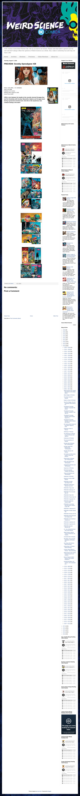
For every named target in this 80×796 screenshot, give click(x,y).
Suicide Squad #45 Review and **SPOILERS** (68, 447)
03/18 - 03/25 (67, 603)
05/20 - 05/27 (67, 586)
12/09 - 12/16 (67, 353)
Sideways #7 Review (68, 431)
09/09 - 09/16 (67, 379)
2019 (64, 343)
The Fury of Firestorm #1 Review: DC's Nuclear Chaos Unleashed (68, 309)
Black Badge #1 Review (69, 395)
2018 (64, 345)
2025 (64, 331)
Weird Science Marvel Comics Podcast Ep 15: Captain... (69, 533)
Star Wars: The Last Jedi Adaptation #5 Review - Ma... (69, 540)
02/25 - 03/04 (67, 609)
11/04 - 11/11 (67, 363)
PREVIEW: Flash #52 (69, 495)
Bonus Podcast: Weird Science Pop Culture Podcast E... (69, 558)
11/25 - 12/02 (67, 357)
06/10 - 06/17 (67, 580)
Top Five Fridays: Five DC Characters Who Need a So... (70, 403)
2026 (64, 330)
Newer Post (7, 316)
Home (6, 57)
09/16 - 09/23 (67, 377)
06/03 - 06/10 (67, 582)
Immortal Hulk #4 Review (69, 536)
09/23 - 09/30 (67, 375)
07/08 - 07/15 (67, 572)
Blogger (49, 791)
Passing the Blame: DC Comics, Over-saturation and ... (70, 562)
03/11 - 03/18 (67, 605)
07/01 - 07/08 (67, 574)
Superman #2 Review (69, 468)
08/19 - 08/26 (67, 385)
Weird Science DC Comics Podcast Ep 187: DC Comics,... (70, 554)
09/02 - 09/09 (67, 381)
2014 (64, 632)
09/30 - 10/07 (67, 373)
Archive (14, 57)
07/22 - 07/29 (67, 568)
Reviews (22, 57)
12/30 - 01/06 (67, 347)
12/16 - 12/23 (67, 351)
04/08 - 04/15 (67, 598)
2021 (64, 339)
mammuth (39, 791)
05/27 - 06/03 (67, 584)
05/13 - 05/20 (67, 588)
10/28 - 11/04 (67, 365)
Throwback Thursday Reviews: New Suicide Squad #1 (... (69, 416)
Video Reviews (43, 57)
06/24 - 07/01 (67, 576)
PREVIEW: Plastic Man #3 (70, 497)
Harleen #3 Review (71, 231)
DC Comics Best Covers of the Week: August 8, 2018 (70, 425)
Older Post (55, 316)
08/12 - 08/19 (67, 386)
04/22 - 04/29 (67, 594)
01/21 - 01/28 (67, 619)
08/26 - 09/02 (67, 383)
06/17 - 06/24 (67, 578)
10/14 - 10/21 (67, 369)
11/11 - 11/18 (67, 361)
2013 (64, 634)
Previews (31, 57)
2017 (64, 626)
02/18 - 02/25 (67, 611)
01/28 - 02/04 (67, 617)
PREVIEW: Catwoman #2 (69, 508)
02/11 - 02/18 (67, 613)
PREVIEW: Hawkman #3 (69, 522)
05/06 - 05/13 (67, 590)
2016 (64, 628)
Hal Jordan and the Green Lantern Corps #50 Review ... (70, 455)
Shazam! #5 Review (71, 221)
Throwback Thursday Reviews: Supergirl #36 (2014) (69, 408)
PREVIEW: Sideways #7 (69, 489)
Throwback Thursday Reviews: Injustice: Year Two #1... (69, 412)
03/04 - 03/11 (67, 607)
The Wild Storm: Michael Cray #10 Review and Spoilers (69, 435)
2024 (64, 333)
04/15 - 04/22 (67, 596)
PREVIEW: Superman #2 (69, 524)
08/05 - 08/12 (67, 388)
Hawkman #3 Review (68, 476)
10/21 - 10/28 (67, 367)
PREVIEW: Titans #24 (69, 487)
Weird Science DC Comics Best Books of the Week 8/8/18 (70, 392)
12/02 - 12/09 (67, 355)
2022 (64, 337)
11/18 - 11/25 (67, 359)
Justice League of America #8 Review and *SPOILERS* (71, 255)
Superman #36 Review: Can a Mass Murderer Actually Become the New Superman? (68, 294)
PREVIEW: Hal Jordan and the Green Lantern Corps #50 (69, 505)
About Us (54, 57)
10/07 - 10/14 (67, 371)
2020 (64, 341)
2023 (64, 335)
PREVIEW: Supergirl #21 (69, 499)
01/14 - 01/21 (67, 621)
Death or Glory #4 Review (69, 400)
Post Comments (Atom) (15, 318)
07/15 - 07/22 (67, 570)
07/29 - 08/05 (67, 566)
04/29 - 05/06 (67, 592)
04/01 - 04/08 (67, 599)
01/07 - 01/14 (67, 623)
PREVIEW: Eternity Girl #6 (70, 513)
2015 (64, 630)
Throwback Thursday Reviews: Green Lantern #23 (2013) (70, 421)
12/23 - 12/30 (67, 349)
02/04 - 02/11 (67, 615)
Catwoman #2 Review (69, 438)
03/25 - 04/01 (67, 601)
